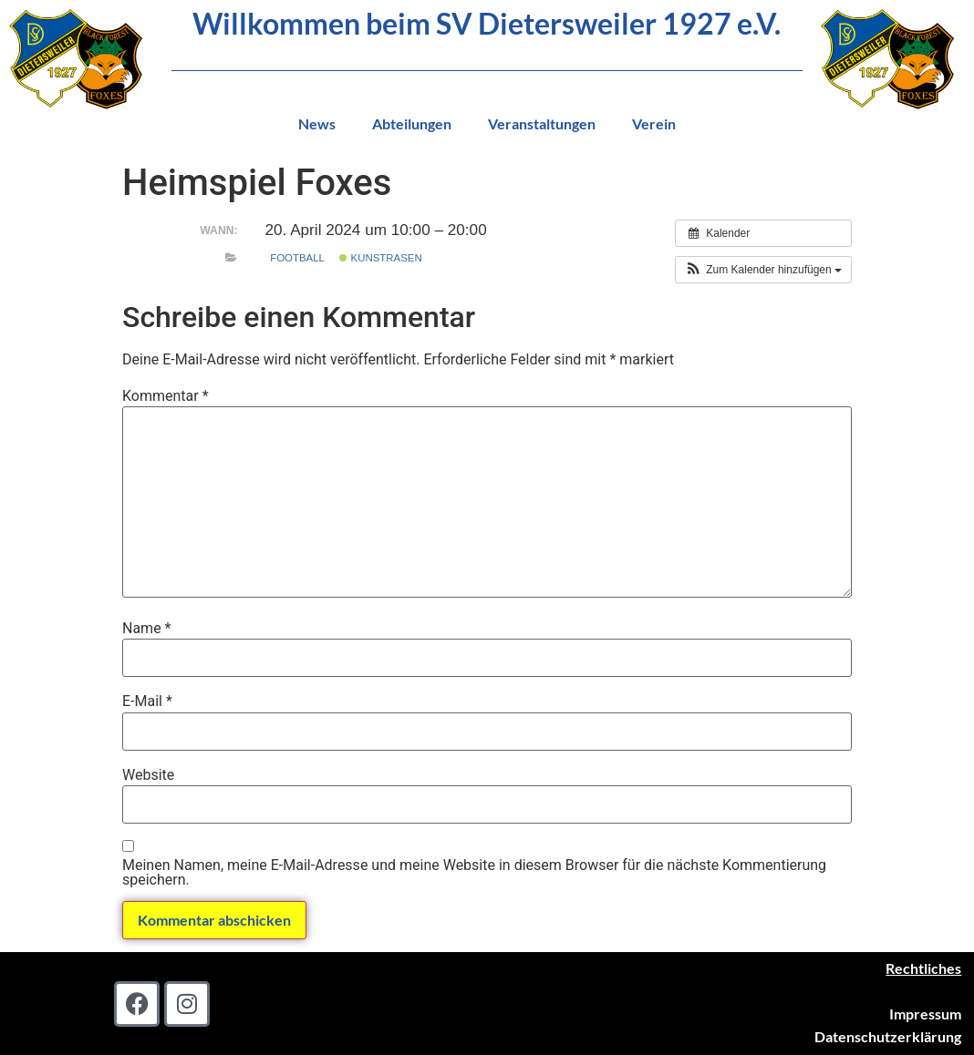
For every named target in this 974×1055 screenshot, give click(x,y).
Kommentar (165, 396)
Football (297, 257)
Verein (654, 123)
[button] (763, 269)
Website (148, 775)
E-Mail (147, 701)
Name (146, 628)
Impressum (925, 1013)
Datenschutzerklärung (887, 1036)
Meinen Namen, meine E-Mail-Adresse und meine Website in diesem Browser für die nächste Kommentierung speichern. (474, 872)
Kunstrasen (380, 257)
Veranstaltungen (542, 123)
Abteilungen (411, 123)
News (317, 123)
